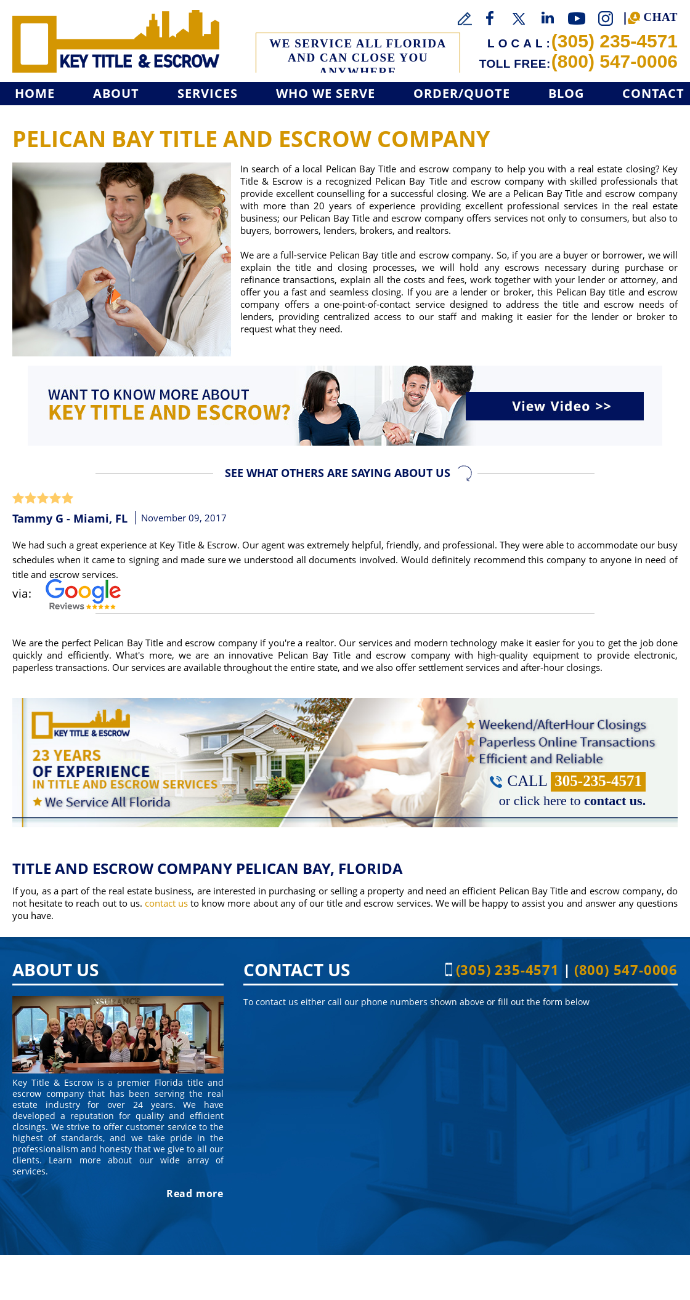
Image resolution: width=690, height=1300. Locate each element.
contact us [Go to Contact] (166, 903)
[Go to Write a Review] (465, 19)
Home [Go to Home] (35, 93)
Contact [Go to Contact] (653, 93)
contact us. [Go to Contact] (615, 800)
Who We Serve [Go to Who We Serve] (325, 93)
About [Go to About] (116, 93)
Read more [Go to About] (195, 1193)
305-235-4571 (598, 780)
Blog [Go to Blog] (566, 93)
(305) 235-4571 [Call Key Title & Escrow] (614, 41)
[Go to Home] (115, 41)
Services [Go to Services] (207, 93)
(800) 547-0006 (614, 61)
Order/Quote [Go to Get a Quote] (461, 93)
